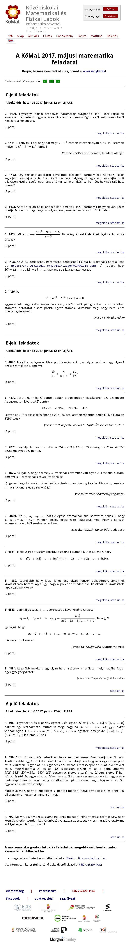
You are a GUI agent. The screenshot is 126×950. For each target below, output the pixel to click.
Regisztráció (110, 16)
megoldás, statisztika (109, 133)
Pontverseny (64, 36)
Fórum (82, 36)
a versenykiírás (94, 71)
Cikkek (47, 36)
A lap (20, 36)
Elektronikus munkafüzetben (86, 858)
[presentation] (63, 143)
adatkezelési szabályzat (55, 898)
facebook (13, 898)
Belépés (110, 9)
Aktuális (33, 36)
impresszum (48, 890)
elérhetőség (15, 890)
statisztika (117, 690)
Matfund (97, 36)
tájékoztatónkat (90, 864)
